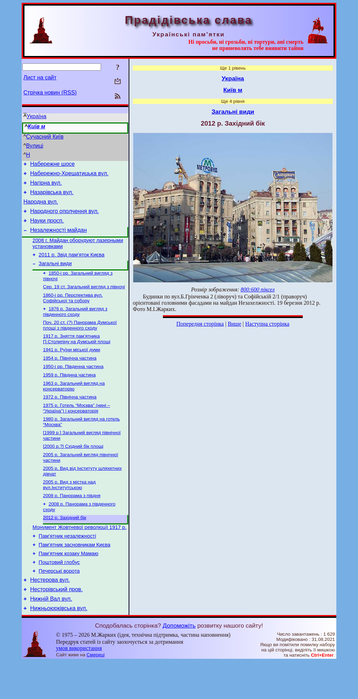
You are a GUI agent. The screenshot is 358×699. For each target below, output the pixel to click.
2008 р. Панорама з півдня (71, 521)
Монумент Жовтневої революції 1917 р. (80, 555)
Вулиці (34, 146)
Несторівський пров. (56, 625)
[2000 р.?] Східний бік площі (73, 469)
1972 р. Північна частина (69, 416)
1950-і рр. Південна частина (73, 384)
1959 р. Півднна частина (69, 393)
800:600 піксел (257, 289)
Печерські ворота (59, 604)
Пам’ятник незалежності (67, 565)
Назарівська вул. (51, 196)
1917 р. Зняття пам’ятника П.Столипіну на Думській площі (76, 354)
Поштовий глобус (59, 594)
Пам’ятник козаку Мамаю (69, 584)
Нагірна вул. (46, 186)
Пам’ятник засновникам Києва (74, 575)
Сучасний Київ (45, 137)
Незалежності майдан (58, 238)
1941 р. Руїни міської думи (71, 366)
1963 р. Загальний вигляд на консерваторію (74, 405)
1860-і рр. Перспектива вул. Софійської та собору (73, 311)
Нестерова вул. (50, 614)
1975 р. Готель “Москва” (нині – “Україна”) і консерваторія (76, 428)
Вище (234, 324)
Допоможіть (179, 662)
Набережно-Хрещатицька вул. (69, 175)
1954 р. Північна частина (69, 375)
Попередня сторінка (200, 324)
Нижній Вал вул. (51, 635)
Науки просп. (47, 228)
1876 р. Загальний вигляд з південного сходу (75, 325)
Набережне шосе (52, 165)
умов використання (79, 686)
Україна (36, 116)
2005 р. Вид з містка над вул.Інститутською (69, 509)
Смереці (96, 692)
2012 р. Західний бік (64, 544)
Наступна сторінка (267, 324)
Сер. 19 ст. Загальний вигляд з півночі (84, 299)
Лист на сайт (40, 77)
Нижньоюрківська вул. (58, 646)
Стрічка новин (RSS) (50, 93)
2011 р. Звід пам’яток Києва (72, 265)
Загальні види (55, 275)
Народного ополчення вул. (64, 217)
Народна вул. (40, 207)
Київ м (36, 126)
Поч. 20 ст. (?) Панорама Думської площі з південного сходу (80, 340)
